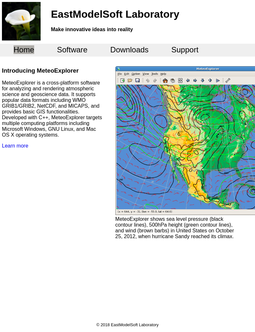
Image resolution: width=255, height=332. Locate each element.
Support (185, 49)
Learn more (15, 145)
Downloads (129, 49)
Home (24, 49)
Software (72, 49)
